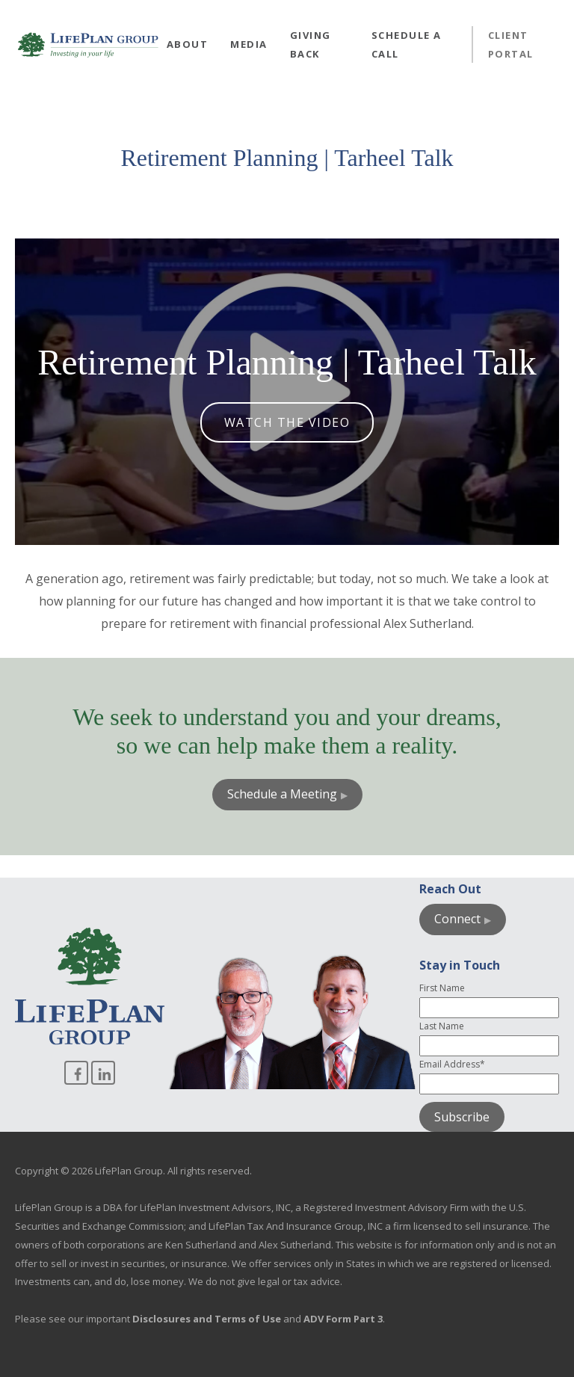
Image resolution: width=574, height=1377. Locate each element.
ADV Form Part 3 (343, 1318)
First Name (442, 988)
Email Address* (452, 1064)
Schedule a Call (406, 44)
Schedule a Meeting (282, 794)
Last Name (441, 1026)
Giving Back (310, 44)
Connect (457, 919)
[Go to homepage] (88, 45)
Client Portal (511, 44)
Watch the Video (287, 422)
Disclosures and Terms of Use (206, 1318)
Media (249, 44)
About (188, 44)
